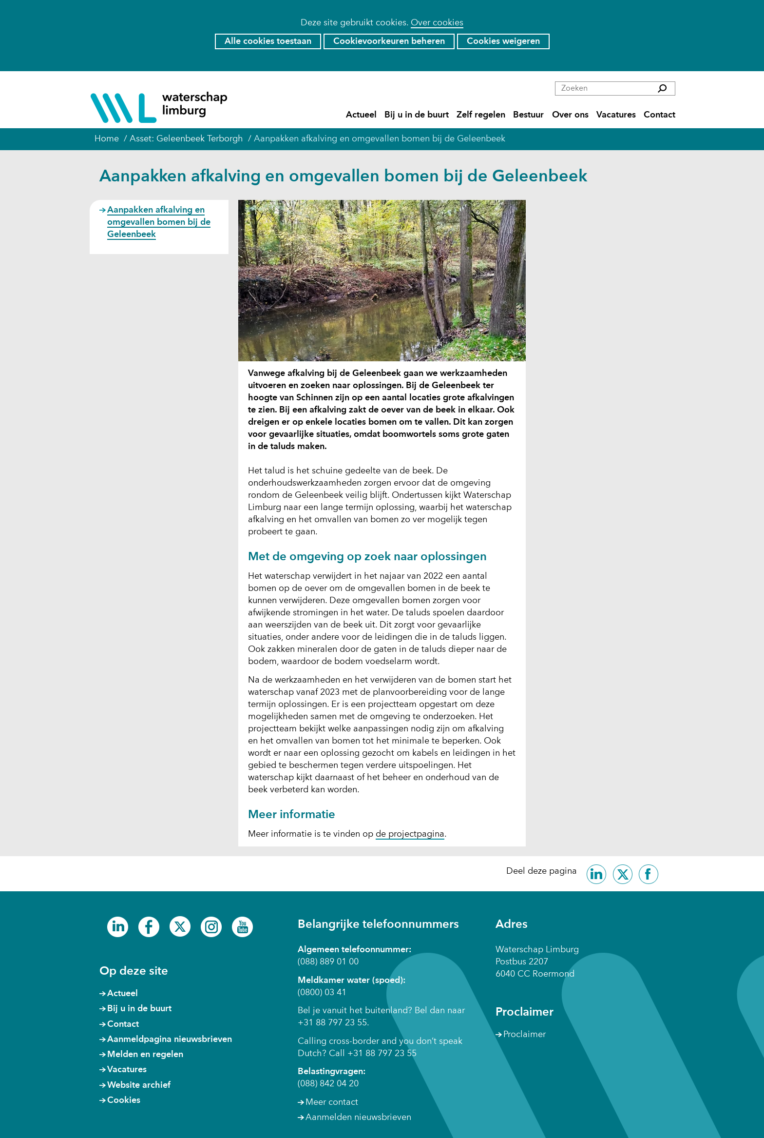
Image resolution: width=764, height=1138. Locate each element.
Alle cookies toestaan (268, 41)
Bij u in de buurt (416, 115)
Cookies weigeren (503, 41)
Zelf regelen (481, 115)
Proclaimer (524, 1034)
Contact (659, 115)
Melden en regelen (145, 1054)
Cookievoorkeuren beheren (389, 41)
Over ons (570, 115)
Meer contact (332, 1102)
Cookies (123, 1100)
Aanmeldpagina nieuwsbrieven (169, 1039)
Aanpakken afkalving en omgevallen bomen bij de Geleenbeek (158, 222)
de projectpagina (410, 835)
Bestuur (528, 115)
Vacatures (616, 115)
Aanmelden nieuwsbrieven (358, 1117)
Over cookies (437, 23)
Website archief (139, 1085)
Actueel (361, 115)
